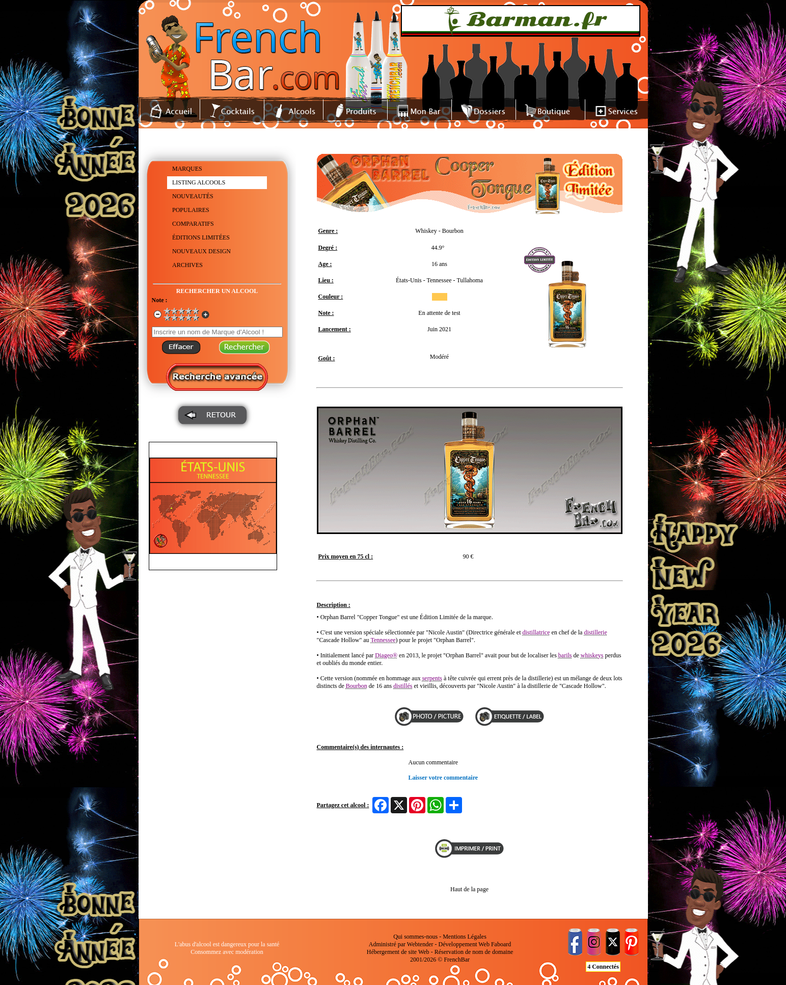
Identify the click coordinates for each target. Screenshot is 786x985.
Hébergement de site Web (398, 951)
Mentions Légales (464, 936)
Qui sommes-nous (415, 936)
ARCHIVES (187, 265)
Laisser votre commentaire (443, 777)
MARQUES (187, 168)
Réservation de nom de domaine (474, 951)
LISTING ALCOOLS (198, 182)
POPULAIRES (190, 210)
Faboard (501, 944)
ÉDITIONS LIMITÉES (201, 237)
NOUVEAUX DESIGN (201, 251)
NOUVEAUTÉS (192, 196)
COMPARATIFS (193, 223)
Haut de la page (469, 889)
